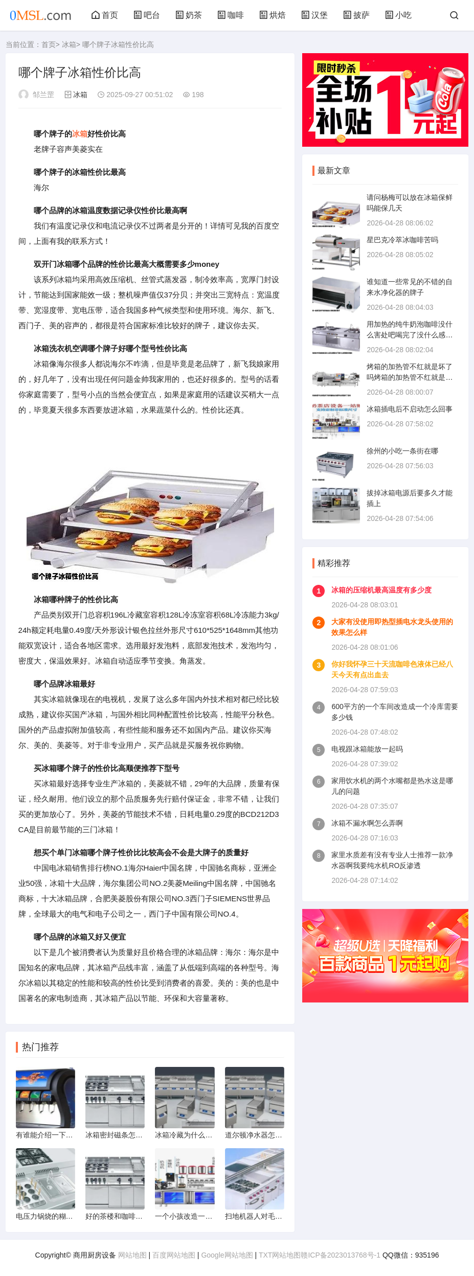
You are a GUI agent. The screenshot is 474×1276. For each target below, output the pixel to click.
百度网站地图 (173, 1255)
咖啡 (230, 15)
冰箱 (69, 44)
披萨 (356, 15)
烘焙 (272, 15)
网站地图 (132, 1255)
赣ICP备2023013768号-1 (340, 1255)
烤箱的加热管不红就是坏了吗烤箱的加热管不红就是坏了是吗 (410, 377)
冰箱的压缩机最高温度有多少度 (381, 590)
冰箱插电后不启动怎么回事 (410, 409)
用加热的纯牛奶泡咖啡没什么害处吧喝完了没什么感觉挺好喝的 (410, 335)
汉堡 (314, 15)
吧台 (146, 15)
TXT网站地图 (280, 1255)
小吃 (398, 15)
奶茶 (188, 15)
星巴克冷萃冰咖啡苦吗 (402, 240)
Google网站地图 (227, 1255)
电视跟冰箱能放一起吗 (367, 749)
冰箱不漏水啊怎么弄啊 (367, 823)
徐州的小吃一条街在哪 (402, 451)
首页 (105, 15)
